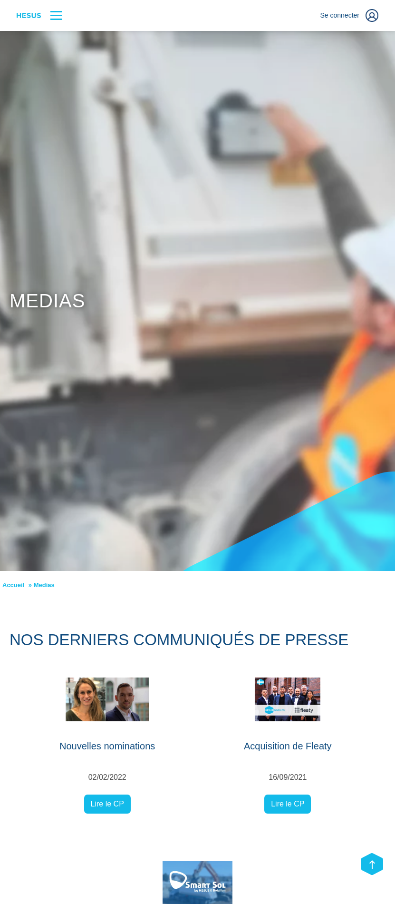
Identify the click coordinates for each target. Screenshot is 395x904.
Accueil (13, 585)
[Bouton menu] (56, 15)
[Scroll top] (372, 865)
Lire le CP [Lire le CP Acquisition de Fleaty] (287, 804)
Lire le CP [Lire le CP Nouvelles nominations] (107, 804)
